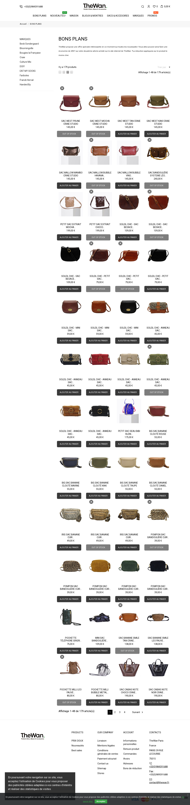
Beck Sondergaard (29, 43)
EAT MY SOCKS (28, 71)
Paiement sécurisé (107, 758)
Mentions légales (106, 745)
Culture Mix (25, 62)
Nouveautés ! (58, 14)
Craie (22, 57)
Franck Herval (27, 80)
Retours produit (131, 749)
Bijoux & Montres (92, 15)
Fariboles (24, 75)
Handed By (25, 84)
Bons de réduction (132, 768)
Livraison (101, 740)
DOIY (22, 66)
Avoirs (126, 758)
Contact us (102, 763)
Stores (100, 773)
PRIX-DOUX (77, 740)
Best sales (77, 750)
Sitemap (101, 768)
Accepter (100, 801)
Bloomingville (26, 48)
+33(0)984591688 (158, 766)
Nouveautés (78, 745)
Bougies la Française (30, 52)
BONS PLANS (39, 15)
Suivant (138, 712)
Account (128, 732)
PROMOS (153, 14)
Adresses (128, 763)
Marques (138, 15)
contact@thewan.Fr (159, 782)
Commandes (130, 754)
